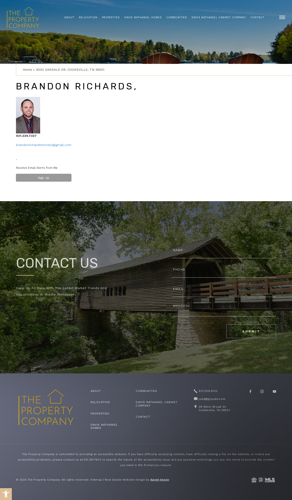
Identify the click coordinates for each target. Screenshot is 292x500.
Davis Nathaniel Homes (143, 17)
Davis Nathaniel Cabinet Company (219, 17)
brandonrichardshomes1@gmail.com (43, 145)
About (69, 17)
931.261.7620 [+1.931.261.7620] (92, 459)
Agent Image (159, 479)
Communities (176, 17)
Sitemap (96, 479)
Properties (111, 17)
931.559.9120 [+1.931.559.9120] (208, 391)
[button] (6, 494)
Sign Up (44, 178)
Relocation (88, 17)
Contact (257, 17)
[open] (282, 17)
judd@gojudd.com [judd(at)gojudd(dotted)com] (212, 399)
